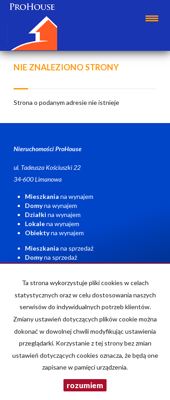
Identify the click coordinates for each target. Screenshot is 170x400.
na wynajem (59, 196)
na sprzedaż (59, 248)
